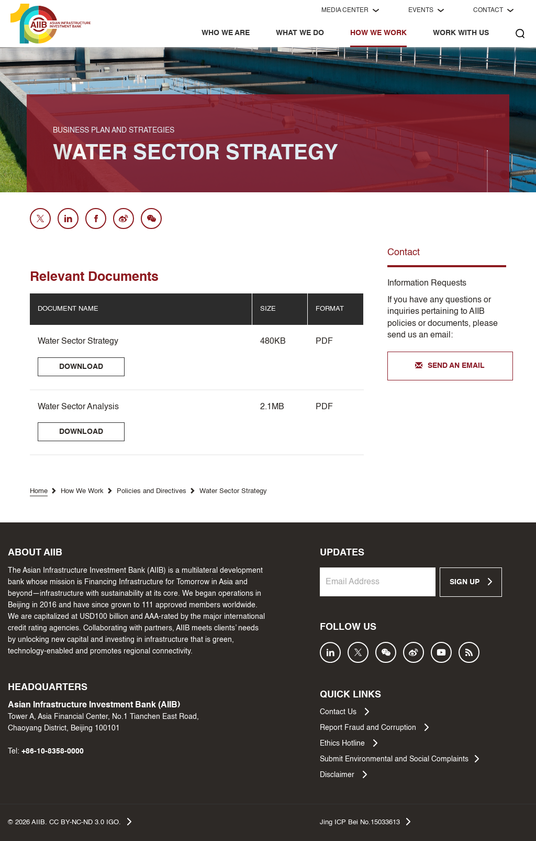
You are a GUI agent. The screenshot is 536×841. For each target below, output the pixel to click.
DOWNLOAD (81, 366)
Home (39, 491)
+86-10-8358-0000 (52, 751)
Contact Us (344, 711)
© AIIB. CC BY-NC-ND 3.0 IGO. (69, 821)
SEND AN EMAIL (450, 367)
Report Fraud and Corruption (374, 727)
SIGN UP (471, 581)
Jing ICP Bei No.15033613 (365, 821)
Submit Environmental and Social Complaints (399, 759)
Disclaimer (343, 774)
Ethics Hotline (348, 743)
